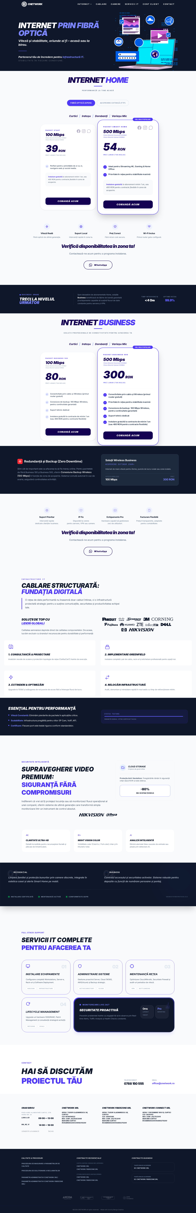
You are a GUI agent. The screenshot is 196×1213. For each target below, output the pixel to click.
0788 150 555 (134, 1083)
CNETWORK (82, 1210)
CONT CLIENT (151, 4)
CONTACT (169, 4)
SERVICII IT (132, 4)
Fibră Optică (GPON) (81, 103)
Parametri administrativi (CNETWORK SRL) (40, 1177)
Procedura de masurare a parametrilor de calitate (41, 1165)
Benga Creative (118, 1210)
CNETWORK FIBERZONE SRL (87, 1169)
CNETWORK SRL (83, 1166)
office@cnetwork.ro (163, 1083)
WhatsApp (98, 265)
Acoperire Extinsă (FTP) (113, 103)
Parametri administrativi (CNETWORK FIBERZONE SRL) (42, 1182)
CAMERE (116, 4)
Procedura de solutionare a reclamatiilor (41, 1171)
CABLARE (101, 4)
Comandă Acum (68, 201)
